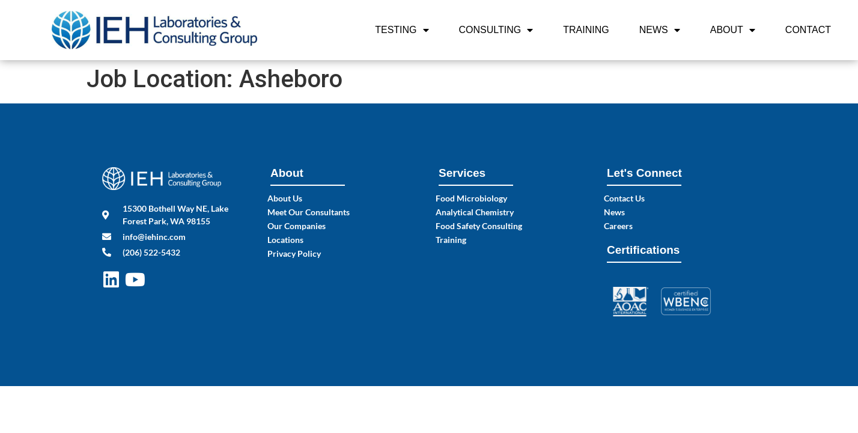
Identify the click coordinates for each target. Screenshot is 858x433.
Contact (808, 30)
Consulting (496, 30)
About (732, 30)
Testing (401, 30)
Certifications (643, 250)
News (659, 30)
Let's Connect (644, 173)
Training (586, 30)
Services (462, 173)
